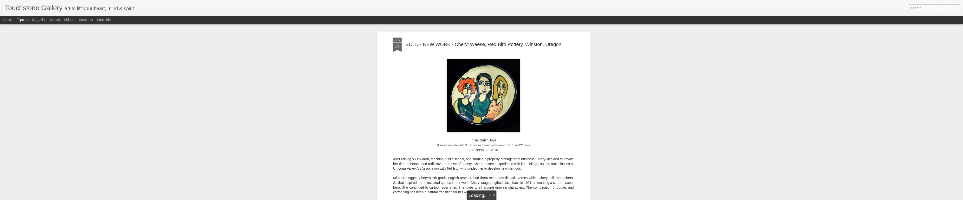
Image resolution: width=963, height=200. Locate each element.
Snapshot (86, 20)
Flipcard (23, 20)
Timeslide (104, 20)
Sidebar (70, 20)
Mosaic (55, 20)
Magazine (39, 20)
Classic (7, 20)
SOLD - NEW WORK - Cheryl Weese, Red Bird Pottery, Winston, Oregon (483, 42)
